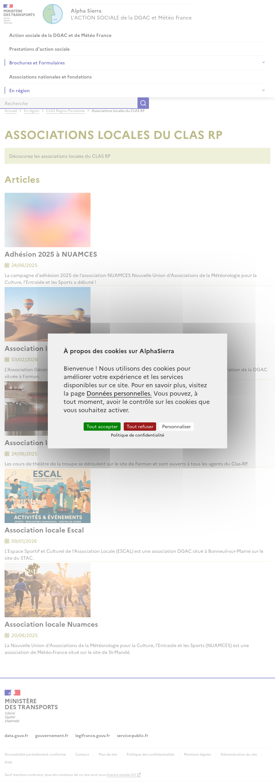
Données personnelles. (119, 393)
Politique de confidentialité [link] (137, 435)
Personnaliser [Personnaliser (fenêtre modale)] (176, 426)
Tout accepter (102, 426)
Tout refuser (140, 426)
